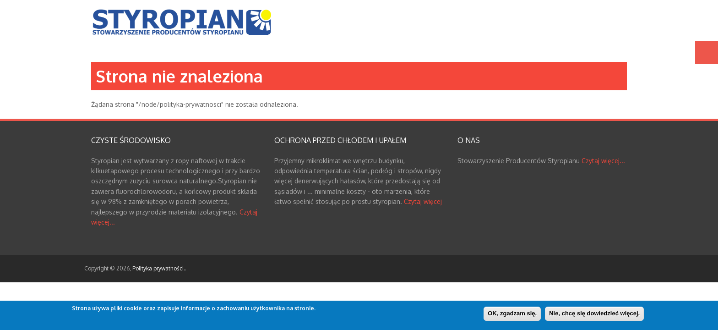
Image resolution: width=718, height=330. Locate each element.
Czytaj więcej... (603, 161)
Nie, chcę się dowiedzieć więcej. (594, 313)
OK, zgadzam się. (512, 313)
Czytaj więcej (423, 201)
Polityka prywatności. (158, 268)
